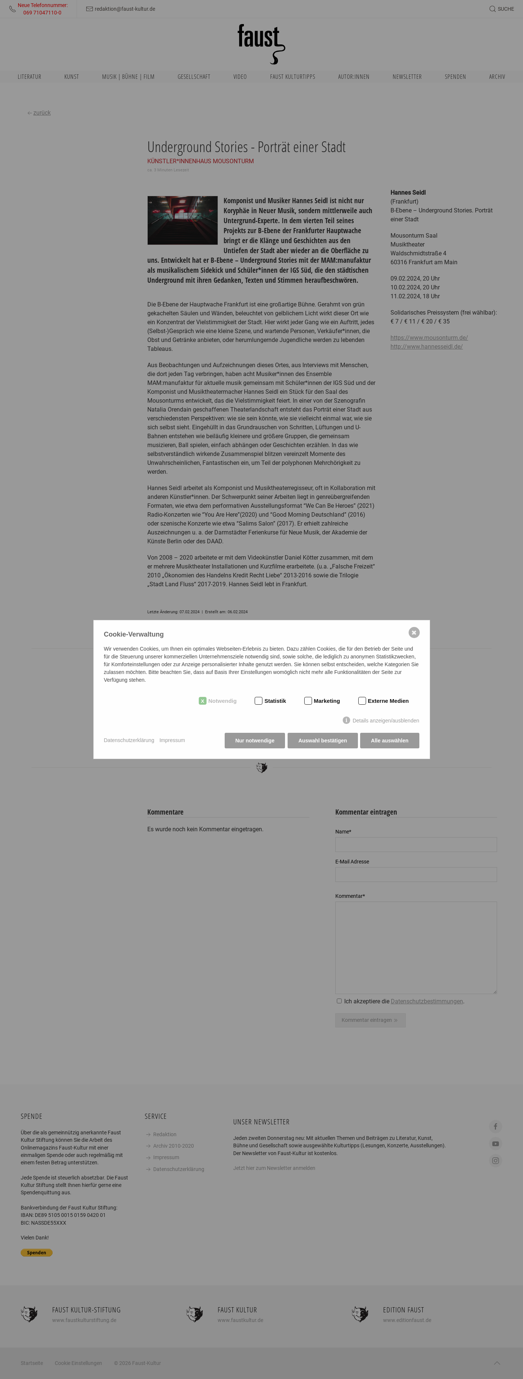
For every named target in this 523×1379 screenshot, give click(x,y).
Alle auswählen (389, 741)
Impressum (172, 740)
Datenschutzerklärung (129, 740)
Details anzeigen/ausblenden (386, 721)
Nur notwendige (254, 741)
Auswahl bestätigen (322, 741)
